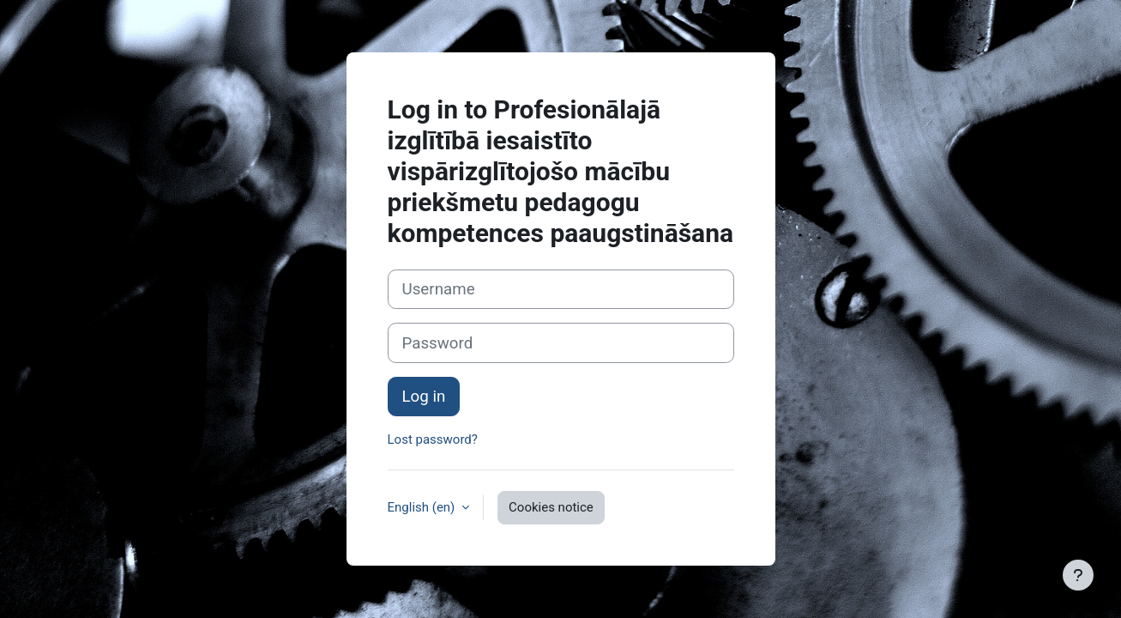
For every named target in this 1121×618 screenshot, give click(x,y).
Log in (424, 396)
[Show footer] (1078, 575)
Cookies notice (551, 507)
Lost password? (433, 439)
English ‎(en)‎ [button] (423, 507)
